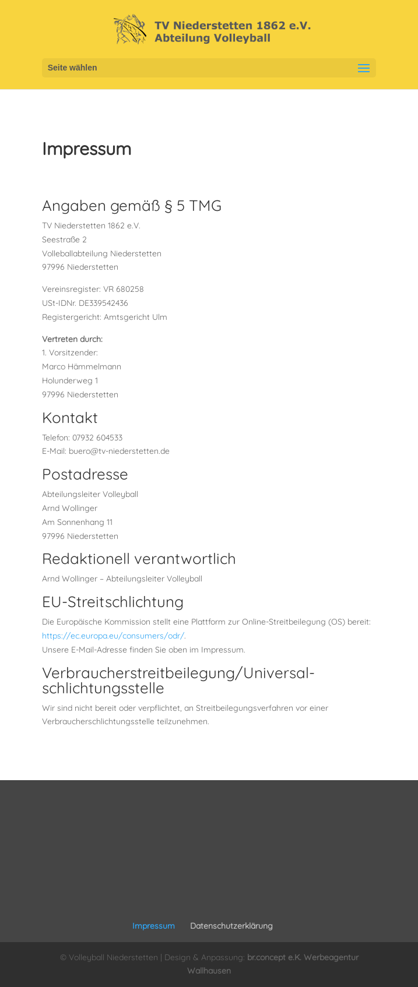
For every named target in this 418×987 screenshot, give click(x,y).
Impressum (153, 926)
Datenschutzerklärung (231, 926)
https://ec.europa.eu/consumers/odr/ (113, 635)
